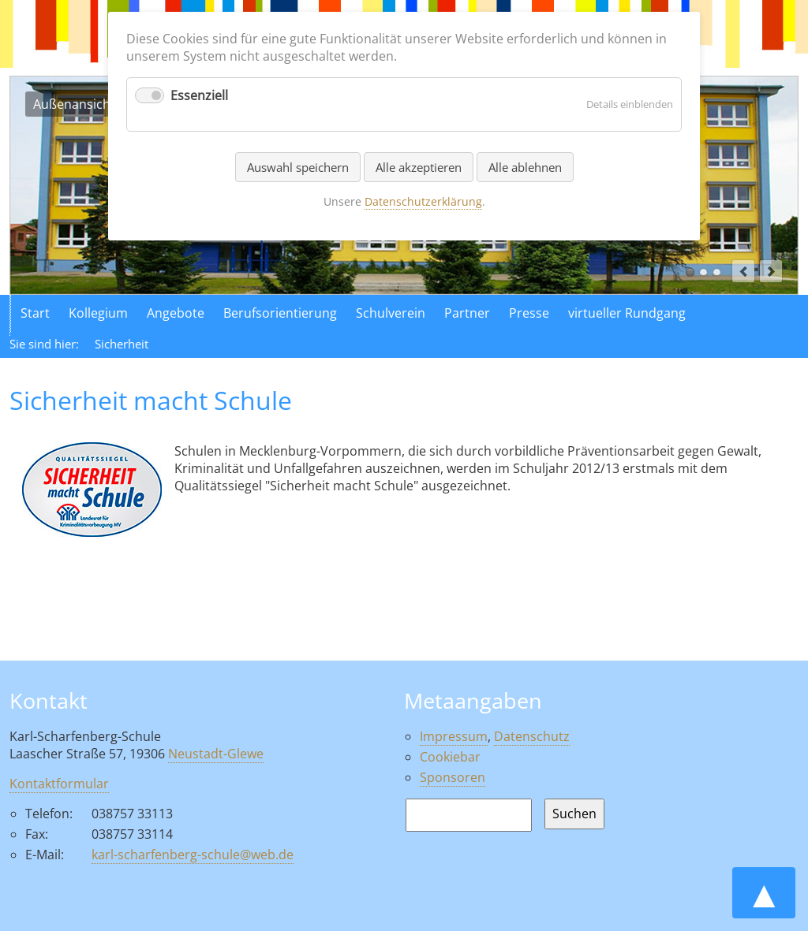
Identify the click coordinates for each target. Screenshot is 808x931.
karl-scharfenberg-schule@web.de (193, 854)
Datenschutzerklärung (423, 201)
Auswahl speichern (298, 167)
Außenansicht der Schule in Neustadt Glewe (690, 272)
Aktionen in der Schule (716, 272)
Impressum (454, 736)
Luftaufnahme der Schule (703, 272)
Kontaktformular (59, 783)
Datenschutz (532, 736)
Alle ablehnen (525, 167)
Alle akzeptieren (419, 167)
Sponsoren (452, 777)
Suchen (574, 813)
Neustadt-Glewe (216, 753)
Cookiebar (450, 756)
